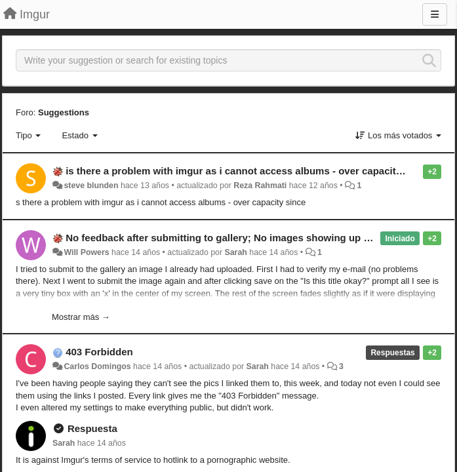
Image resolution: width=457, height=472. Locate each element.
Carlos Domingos (97, 366)
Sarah (236, 252)
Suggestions (63, 112)
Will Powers (86, 252)
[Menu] (434, 14)
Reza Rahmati (260, 185)
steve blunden (91, 185)
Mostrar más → (81, 317)
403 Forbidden (99, 351)
